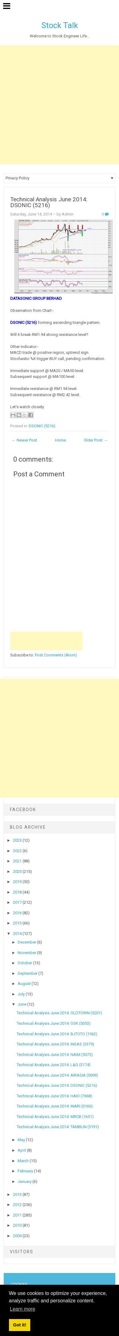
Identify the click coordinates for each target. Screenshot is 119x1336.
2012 (18, 1204)
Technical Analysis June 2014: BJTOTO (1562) (57, 1034)
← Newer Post (24, 440)
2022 (18, 850)
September (28, 973)
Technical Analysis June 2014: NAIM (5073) (55, 1054)
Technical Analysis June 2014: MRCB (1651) (55, 1116)
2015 (18, 923)
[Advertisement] (59, 104)
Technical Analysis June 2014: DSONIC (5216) (48, 202)
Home (60, 440)
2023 (18, 840)
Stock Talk (59, 25)
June (22, 1004)
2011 (18, 1215)
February (26, 1171)
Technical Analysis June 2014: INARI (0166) (55, 1106)
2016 (18, 913)
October (25, 963)
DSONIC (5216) (42, 426)
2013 (18, 1194)
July (22, 994)
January (25, 1181)
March (24, 1160)
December (27, 942)
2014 (18, 933)
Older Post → (95, 440)
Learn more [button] (22, 1309)
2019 (18, 881)
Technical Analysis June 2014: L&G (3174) (54, 1064)
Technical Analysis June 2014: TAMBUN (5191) (58, 1127)
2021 (18, 861)
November (27, 952)
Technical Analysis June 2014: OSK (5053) (54, 1023)
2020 (18, 871)
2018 (18, 892)
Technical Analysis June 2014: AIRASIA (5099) (57, 1075)
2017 (18, 902)
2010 (18, 1225)
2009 (18, 1235)
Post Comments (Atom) (56, 655)
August (25, 983)
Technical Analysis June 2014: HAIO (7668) (54, 1096)
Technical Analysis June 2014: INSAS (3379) (55, 1044)
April (22, 1150)
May (22, 1139)
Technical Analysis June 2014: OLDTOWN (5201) (59, 1013)
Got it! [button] (19, 1324)
